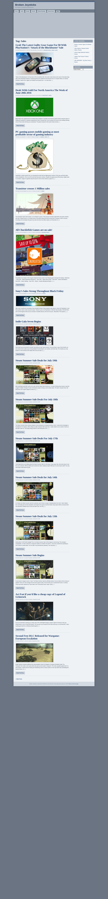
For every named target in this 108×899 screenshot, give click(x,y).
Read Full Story (20, 84)
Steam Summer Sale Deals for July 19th (36, 360)
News (53, 50)
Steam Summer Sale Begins (30, 555)
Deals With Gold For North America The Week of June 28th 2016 (42, 91)
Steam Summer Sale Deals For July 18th (37, 399)
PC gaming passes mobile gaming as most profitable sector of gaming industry (37, 133)
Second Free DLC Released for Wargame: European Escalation (37, 674)
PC (48, 137)
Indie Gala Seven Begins (28, 321)
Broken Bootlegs (41, 11)
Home (16, 11)
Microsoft (45, 95)
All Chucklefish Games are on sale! (34, 229)
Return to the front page (73, 739)
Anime (22, 11)
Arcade (27, 11)
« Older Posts (19, 735)
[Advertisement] (54, 25)
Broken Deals (51, 11)
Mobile (42, 137)
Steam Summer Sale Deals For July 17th (37, 438)
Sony (56, 50)
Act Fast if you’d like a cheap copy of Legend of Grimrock (40, 614)
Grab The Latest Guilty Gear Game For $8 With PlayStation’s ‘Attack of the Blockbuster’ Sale (41, 46)
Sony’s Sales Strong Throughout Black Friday (40, 291)
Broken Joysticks (25, 4)
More (58, 11)
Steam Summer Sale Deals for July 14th (36, 477)
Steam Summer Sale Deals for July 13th (36, 516)
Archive (33, 11)
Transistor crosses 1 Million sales (33, 188)
